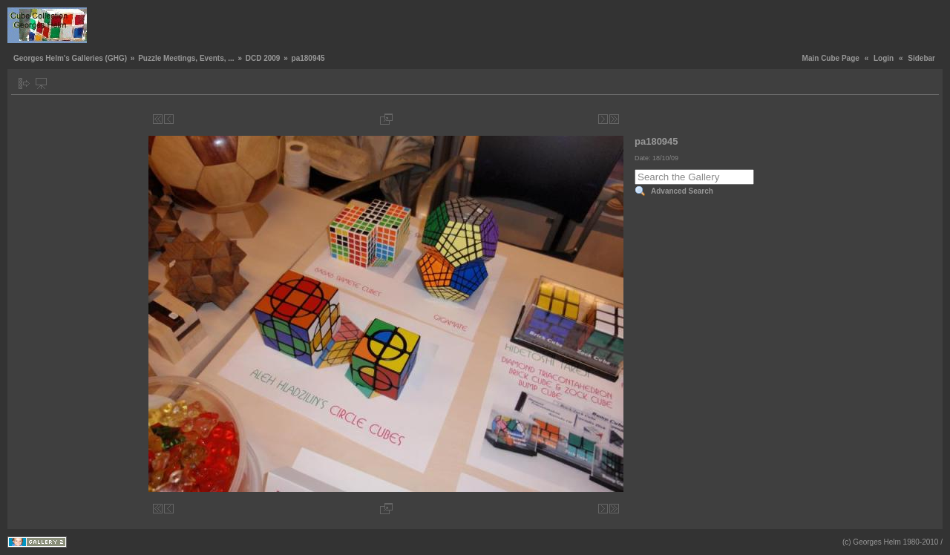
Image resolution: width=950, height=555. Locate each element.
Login (884, 58)
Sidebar (921, 58)
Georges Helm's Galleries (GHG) (70, 58)
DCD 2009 (263, 58)
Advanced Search (682, 191)
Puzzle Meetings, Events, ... (186, 58)
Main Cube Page (830, 58)
